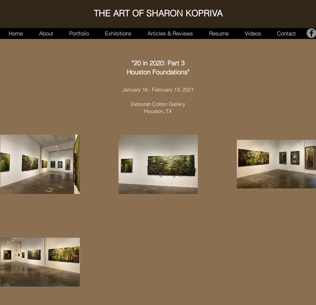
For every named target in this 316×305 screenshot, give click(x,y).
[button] (79, 33)
